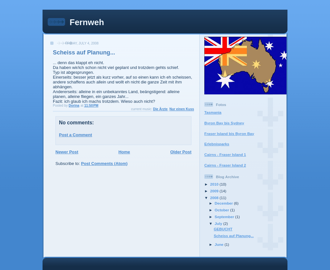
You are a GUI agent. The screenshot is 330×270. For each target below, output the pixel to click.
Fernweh (87, 22)
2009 (214, 191)
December (224, 203)
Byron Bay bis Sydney (224, 123)
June (220, 244)
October (222, 210)
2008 (214, 198)
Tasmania (212, 112)
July (219, 223)
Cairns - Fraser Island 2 (225, 165)
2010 (214, 184)
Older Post (180, 151)
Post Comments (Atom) (104, 163)
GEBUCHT (223, 229)
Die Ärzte (160, 109)
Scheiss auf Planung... (234, 236)
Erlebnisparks (216, 144)
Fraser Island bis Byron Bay (229, 133)
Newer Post (66, 151)
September (225, 217)
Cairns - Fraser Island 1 (225, 154)
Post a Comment (75, 134)
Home (124, 151)
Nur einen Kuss (182, 109)
